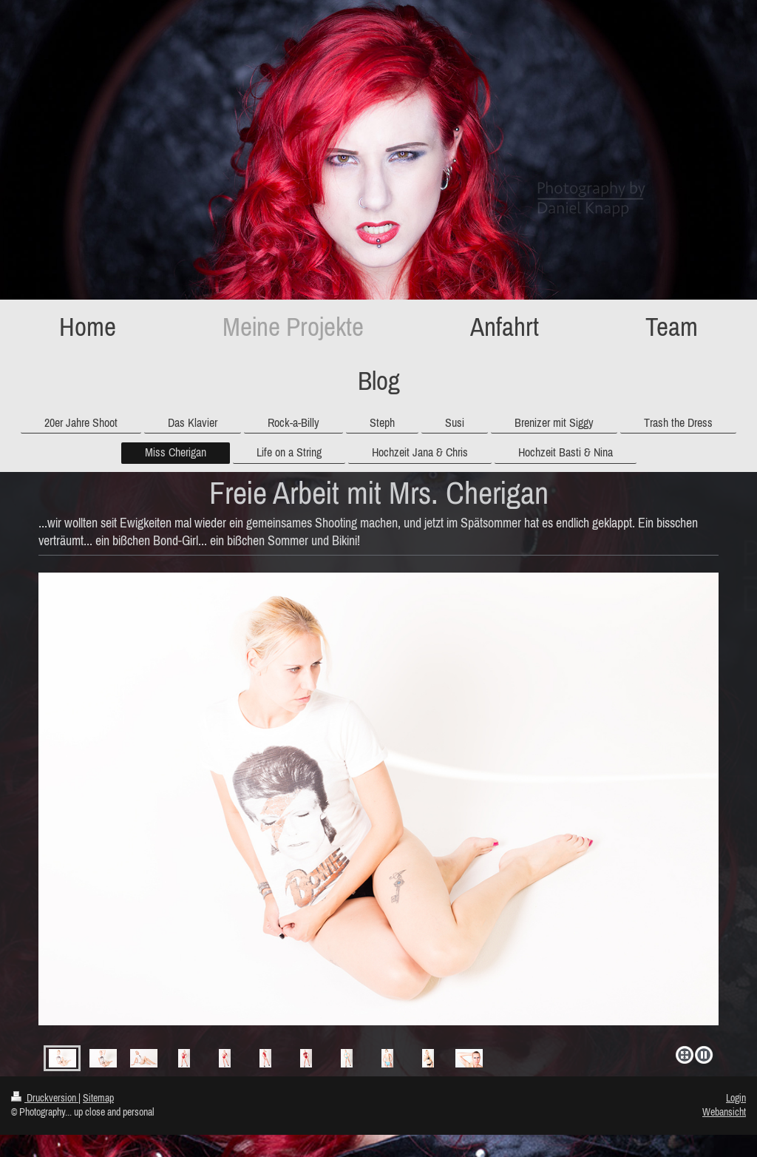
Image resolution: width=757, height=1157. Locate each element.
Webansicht (724, 1112)
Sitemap (98, 1098)
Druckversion (44, 1098)
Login (736, 1098)
